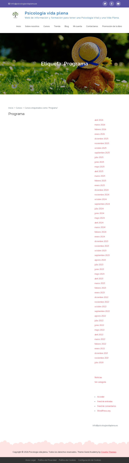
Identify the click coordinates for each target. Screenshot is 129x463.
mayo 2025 (100, 166)
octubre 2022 (100, 306)
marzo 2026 (100, 124)
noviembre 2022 (102, 302)
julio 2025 (99, 157)
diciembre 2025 (101, 138)
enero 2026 (100, 134)
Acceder (100, 397)
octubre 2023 (100, 250)
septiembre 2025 (102, 152)
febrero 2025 (100, 180)
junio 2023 (99, 269)
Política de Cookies (67, 460)
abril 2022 (99, 334)
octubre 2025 (100, 148)
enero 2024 (100, 236)
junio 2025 (99, 162)
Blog (66, 26)
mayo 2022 (100, 330)
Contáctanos (92, 26)
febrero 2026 (100, 129)
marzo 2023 (100, 283)
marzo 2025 (100, 176)
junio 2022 (99, 325)
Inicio (18, 26)
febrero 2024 (100, 232)
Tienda (57, 26)
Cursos (46, 26)
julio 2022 (99, 320)
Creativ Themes (108, 452)
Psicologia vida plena (46, 13)
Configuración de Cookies (89, 460)
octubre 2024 (101, 199)
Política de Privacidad (47, 460)
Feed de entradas (105, 401)
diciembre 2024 (101, 190)
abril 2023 (99, 278)
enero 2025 (100, 185)
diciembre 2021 (101, 353)
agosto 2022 (100, 316)
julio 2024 (99, 208)
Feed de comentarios (106, 406)
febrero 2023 (100, 288)
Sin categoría (100, 382)
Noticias (98, 377)
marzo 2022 (100, 339)
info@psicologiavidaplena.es (22, 4)
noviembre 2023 (102, 246)
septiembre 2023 (102, 255)
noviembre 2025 (102, 143)
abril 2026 (99, 120)
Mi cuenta (77, 26)
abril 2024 (99, 222)
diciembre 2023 (101, 241)
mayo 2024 (100, 218)
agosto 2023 (100, 260)
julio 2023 (99, 264)
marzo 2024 (100, 227)
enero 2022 (100, 348)
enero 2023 (100, 292)
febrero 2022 (100, 344)
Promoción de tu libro (112, 26)
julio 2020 (99, 362)
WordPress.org (103, 410)
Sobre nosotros (32, 26)
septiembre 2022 (102, 311)
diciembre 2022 (101, 297)
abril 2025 (99, 171)
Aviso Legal (30, 460)
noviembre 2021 (101, 358)
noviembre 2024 (102, 194)
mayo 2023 (99, 274)
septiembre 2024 (102, 204)
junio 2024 (99, 213)
